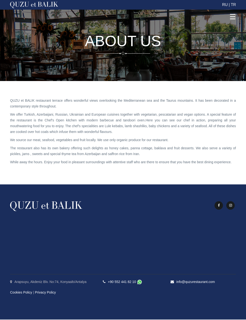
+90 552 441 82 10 (122, 282)
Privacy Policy (45, 293)
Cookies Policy (21, 293)
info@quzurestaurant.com (195, 282)
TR (233, 5)
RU (225, 5)
